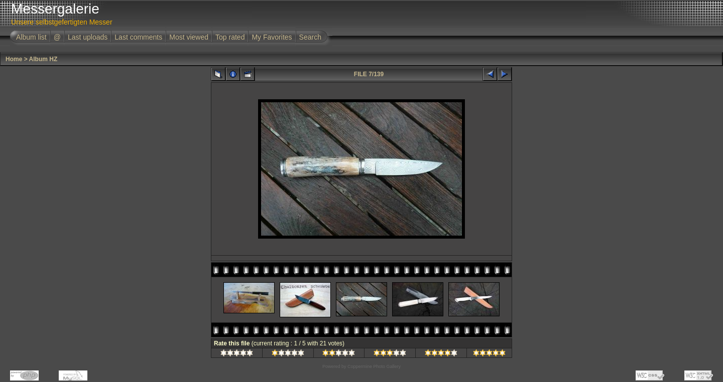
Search (310, 37)
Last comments (138, 37)
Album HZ (43, 59)
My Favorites (272, 37)
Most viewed (188, 37)
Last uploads (87, 37)
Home (14, 59)
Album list (31, 37)
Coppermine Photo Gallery (374, 366)
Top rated (230, 37)
